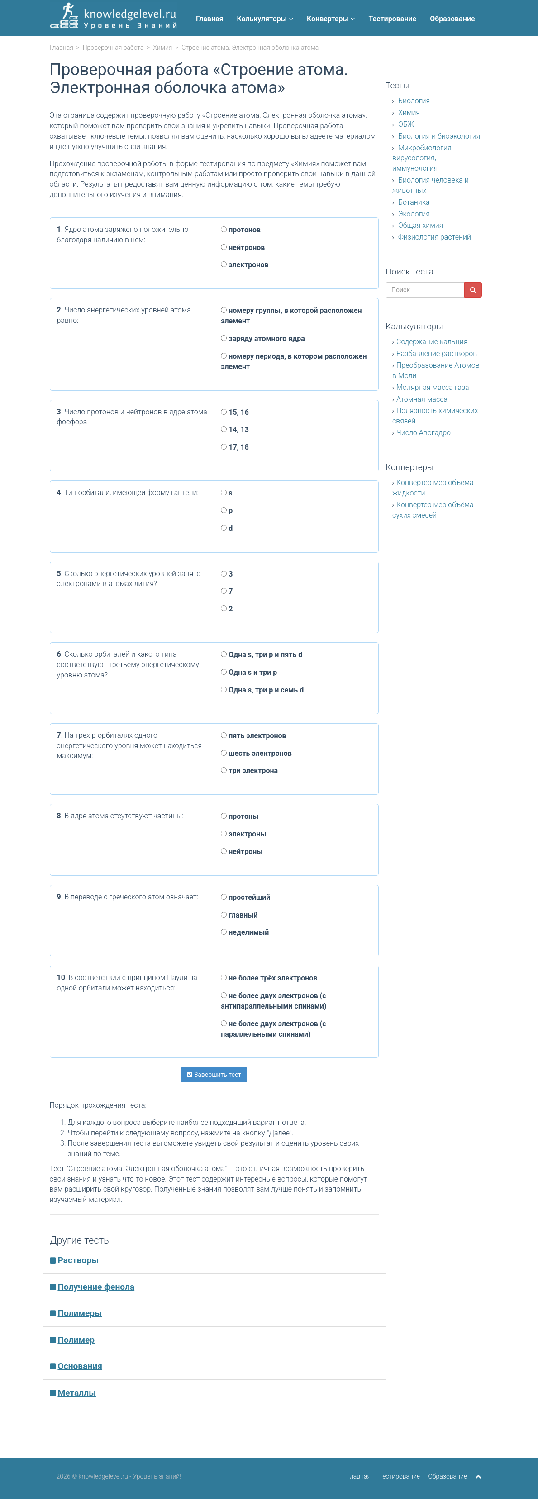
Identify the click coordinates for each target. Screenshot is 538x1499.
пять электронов (253, 735)
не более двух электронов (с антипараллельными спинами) (273, 1000)
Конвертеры (331, 18)
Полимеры (79, 1313)
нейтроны (241, 851)
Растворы (78, 1260)
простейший (245, 897)
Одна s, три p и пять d (261, 654)
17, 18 (235, 447)
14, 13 (235, 429)
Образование (452, 18)
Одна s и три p (249, 672)
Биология (413, 100)
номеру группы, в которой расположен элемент (291, 315)
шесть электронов (256, 753)
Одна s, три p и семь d (262, 690)
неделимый (245, 932)
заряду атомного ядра (263, 338)
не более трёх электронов (269, 978)
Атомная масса (422, 399)
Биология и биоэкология (438, 136)
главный (239, 915)
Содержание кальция (431, 341)
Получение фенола (95, 1287)
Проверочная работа (113, 47)
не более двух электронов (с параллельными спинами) (273, 1028)
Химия (162, 47)
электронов (244, 264)
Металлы (76, 1393)
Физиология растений (433, 237)
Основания (79, 1366)
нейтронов (243, 247)
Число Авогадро (423, 432)
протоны (239, 816)
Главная (209, 18)
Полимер (76, 1340)
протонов (241, 230)
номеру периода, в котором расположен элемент (294, 361)
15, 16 (235, 412)
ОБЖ (405, 124)
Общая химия (419, 225)
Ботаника (413, 202)
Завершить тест (214, 1074)
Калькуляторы (265, 18)
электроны (243, 834)
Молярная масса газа (432, 387)
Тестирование (392, 18)
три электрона (249, 770)
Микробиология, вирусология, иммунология (422, 158)
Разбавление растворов (436, 353)
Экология (413, 214)
